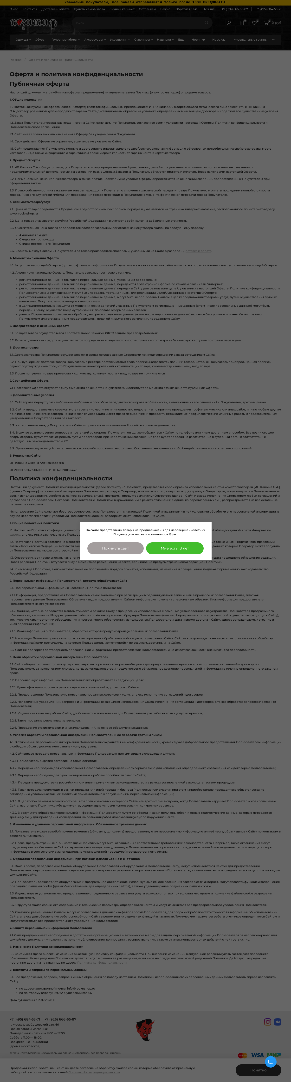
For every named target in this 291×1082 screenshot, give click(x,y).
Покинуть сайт (115, 548)
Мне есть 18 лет (175, 548)
